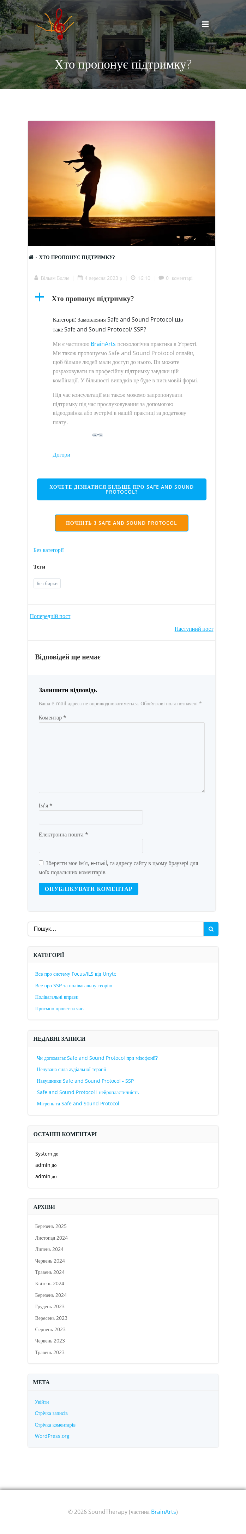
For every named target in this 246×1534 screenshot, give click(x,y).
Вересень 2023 (51, 1318)
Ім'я (46, 805)
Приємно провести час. (60, 1008)
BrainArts (103, 344)
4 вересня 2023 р (99, 278)
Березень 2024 (51, 1295)
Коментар (53, 717)
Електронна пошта (63, 834)
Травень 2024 (50, 1272)
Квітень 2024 (49, 1283)
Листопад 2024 (51, 1237)
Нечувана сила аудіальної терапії (72, 1069)
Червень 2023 (50, 1340)
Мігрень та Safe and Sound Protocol (78, 1103)
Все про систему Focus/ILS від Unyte (75, 973)
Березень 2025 (51, 1226)
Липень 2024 (49, 1249)
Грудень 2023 (50, 1306)
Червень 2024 (50, 1260)
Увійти (42, 1401)
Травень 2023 (50, 1352)
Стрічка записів (51, 1413)
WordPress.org (52, 1436)
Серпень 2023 (50, 1329)
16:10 (140, 278)
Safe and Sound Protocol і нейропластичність (88, 1092)
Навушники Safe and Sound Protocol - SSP (85, 1080)
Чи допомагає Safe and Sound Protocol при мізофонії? (97, 1057)
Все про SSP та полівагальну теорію (73, 985)
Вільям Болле (52, 278)
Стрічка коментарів (55, 1424)
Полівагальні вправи (57, 996)
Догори (62, 454)
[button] (122, 298)
